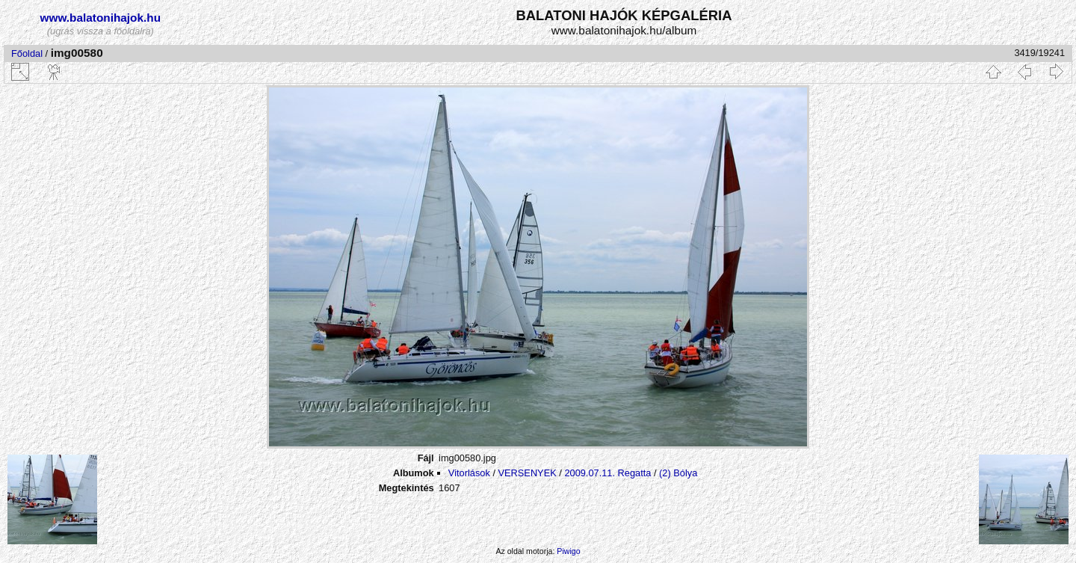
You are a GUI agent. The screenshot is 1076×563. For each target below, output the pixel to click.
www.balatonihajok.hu (100, 17)
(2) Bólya (678, 473)
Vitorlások (469, 473)
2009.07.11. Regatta (607, 473)
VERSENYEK (527, 473)
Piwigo (568, 551)
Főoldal (27, 53)
